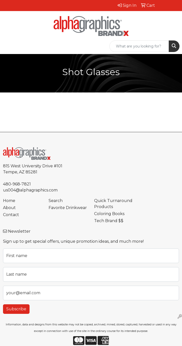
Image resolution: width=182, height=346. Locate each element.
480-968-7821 (17, 184)
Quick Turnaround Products (113, 203)
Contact (11, 214)
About (9, 207)
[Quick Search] (139, 46)
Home (9, 200)
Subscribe (16, 309)
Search (56, 200)
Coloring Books (109, 213)
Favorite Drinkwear (68, 207)
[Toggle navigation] (8, 46)
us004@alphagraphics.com (30, 190)
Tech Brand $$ (108, 220)
